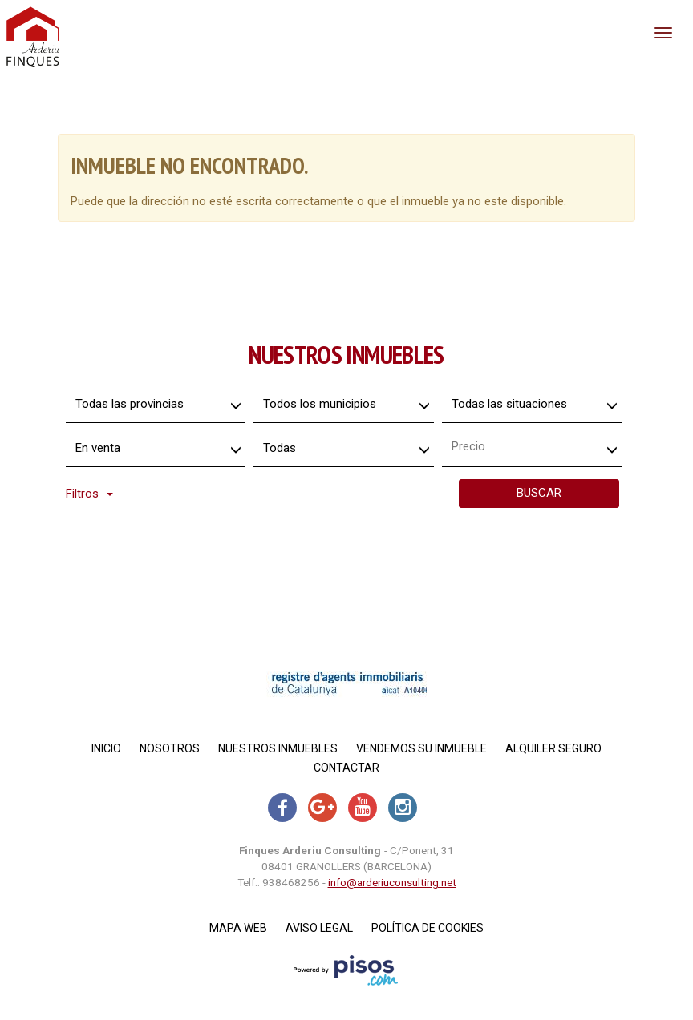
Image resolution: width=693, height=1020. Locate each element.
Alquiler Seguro (553, 748)
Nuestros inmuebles (278, 748)
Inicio (106, 748)
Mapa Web (238, 927)
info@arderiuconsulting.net (392, 882)
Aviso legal (319, 927)
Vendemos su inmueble (421, 748)
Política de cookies (427, 927)
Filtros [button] (89, 493)
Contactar (346, 767)
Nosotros (170, 748)
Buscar (539, 493)
